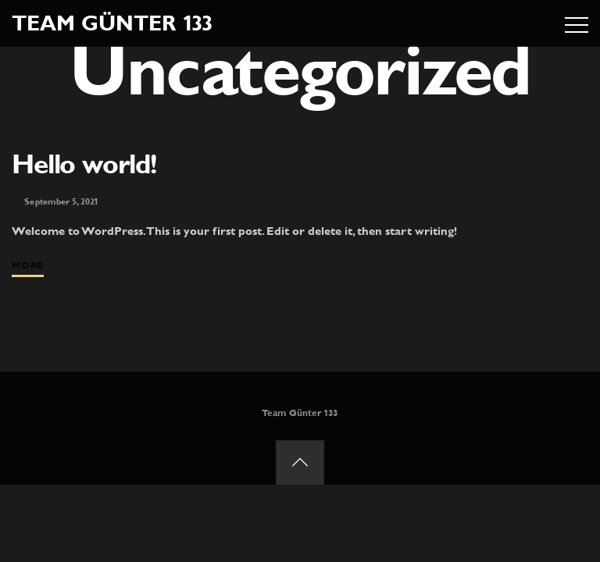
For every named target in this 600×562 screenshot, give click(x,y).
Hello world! (83, 164)
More (27, 265)
